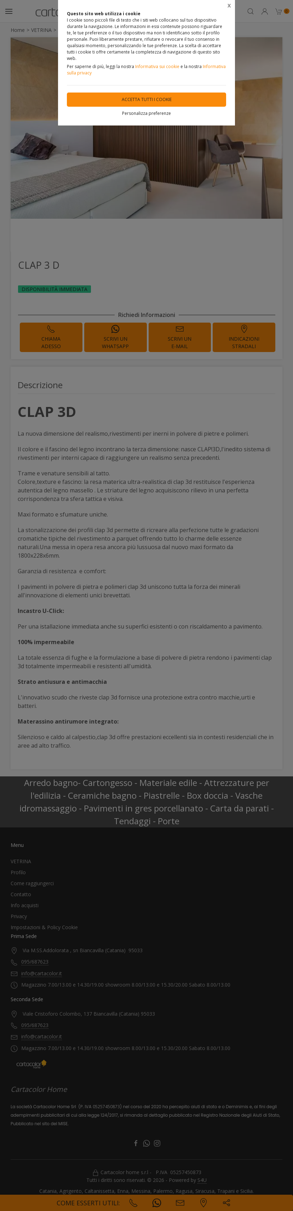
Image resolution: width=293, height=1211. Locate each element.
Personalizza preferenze (146, 113)
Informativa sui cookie (157, 66)
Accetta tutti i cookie (147, 99)
